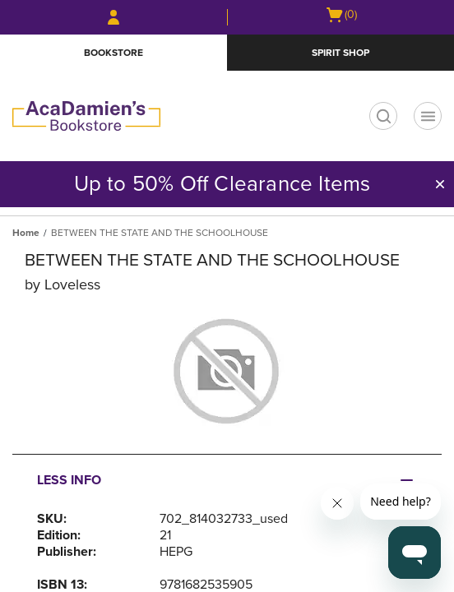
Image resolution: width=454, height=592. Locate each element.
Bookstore (113, 52)
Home (25, 232)
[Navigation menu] (428, 116)
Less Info (69, 480)
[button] (440, 184)
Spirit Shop (340, 52)
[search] (383, 116)
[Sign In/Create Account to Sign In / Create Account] (113, 17)
